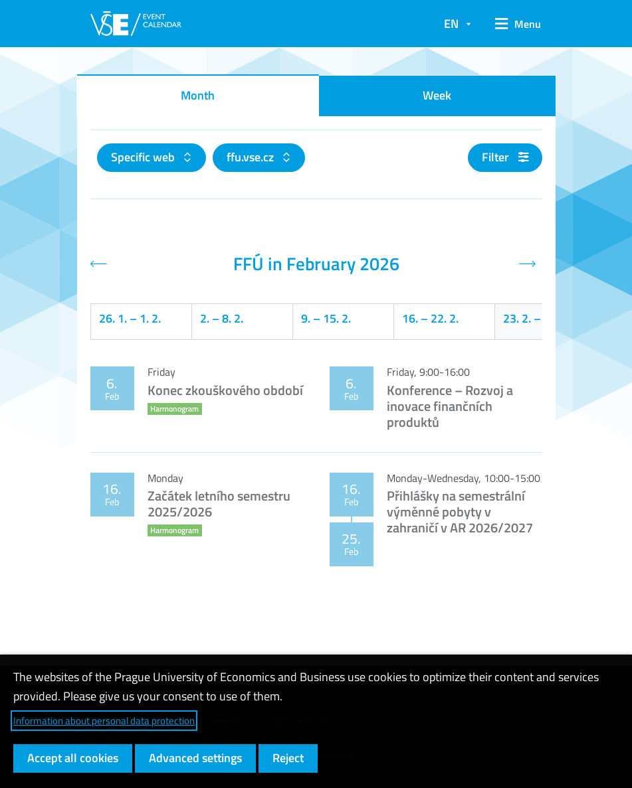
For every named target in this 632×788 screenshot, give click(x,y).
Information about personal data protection (104, 720)
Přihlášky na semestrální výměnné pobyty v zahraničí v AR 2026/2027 (460, 511)
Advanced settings (195, 758)
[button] (513, 24)
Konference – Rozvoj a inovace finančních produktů (450, 406)
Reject (288, 758)
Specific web (144, 157)
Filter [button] (505, 157)
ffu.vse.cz (251, 157)
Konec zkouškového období (225, 390)
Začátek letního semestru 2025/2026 (219, 503)
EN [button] (451, 24)
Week (437, 95)
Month (198, 95)
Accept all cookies (72, 758)
